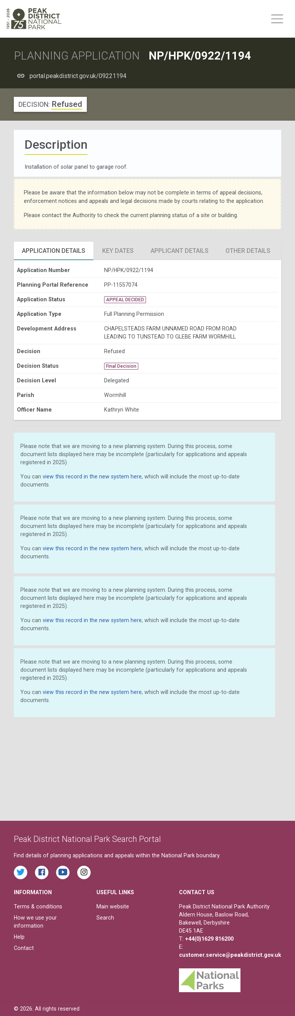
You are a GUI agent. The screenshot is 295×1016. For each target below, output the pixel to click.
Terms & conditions (38, 906)
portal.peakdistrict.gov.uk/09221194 (78, 76)
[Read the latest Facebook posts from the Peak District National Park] (41, 872)
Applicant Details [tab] (180, 250)
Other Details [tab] (247, 250)
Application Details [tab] (53, 250)
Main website (112, 906)
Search (105, 918)
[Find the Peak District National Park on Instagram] (84, 872)
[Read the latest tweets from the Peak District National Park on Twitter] (20, 872)
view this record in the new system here (92, 476)
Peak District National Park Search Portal (87, 839)
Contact (24, 948)
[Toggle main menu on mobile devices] (277, 18)
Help (19, 937)
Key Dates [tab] (118, 250)
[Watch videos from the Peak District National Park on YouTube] (63, 872)
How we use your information (35, 922)
